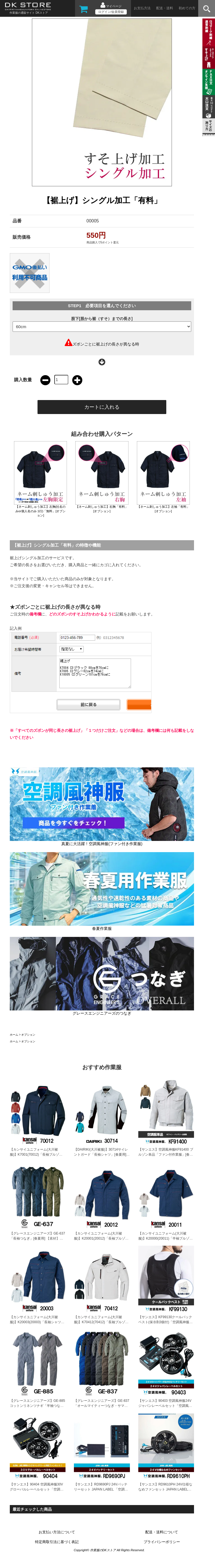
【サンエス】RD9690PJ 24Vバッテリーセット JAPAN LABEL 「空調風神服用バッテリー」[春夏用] (101, 1489)
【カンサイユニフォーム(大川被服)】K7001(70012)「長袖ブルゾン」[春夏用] (34, 1155)
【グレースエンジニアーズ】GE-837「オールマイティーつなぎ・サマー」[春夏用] (101, 1406)
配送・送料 (164, 8)
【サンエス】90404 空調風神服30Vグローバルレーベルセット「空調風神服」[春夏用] (37, 1489)
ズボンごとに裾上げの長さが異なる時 (106, 344)
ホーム (14, 1034)
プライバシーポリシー (162, 1542)
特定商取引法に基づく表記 (57, 1542)
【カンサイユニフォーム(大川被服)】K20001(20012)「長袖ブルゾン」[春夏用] (99, 1238)
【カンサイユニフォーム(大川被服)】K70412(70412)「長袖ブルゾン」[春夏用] (99, 1322)
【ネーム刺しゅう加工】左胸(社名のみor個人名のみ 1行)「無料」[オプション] (40, 511)
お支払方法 (142, 8)
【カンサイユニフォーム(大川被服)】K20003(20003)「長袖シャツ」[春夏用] (37, 1322)
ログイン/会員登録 (111, 11)
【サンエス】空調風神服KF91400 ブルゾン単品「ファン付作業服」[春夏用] (165, 1155)
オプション (28, 1034)
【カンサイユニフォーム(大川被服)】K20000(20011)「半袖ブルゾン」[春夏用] (164, 1238)
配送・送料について (161, 1532)
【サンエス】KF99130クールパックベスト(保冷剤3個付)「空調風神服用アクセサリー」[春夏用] (165, 1322)
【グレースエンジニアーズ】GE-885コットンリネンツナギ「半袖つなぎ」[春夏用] (37, 1406)
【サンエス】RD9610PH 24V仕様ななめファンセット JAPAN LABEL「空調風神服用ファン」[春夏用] (165, 1489)
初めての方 (187, 8)
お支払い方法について (57, 1532)
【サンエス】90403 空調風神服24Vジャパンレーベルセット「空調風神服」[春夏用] (165, 1406)
